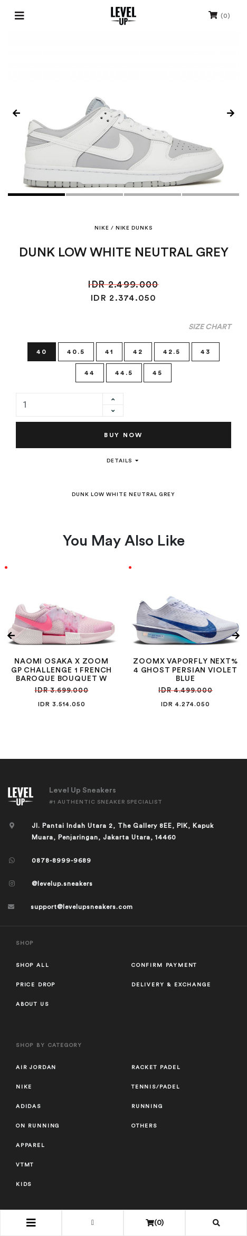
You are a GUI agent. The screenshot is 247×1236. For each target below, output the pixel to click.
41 (109, 351)
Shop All (33, 965)
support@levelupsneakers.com (82, 907)
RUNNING (147, 1106)
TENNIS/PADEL (155, 1087)
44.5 (124, 372)
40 (41, 351)
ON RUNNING (38, 1126)
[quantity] (59, 405)
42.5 (171, 351)
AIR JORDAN (36, 1067)
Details (123, 460)
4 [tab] (210, 194)
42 (138, 351)
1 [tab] (36, 194)
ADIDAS (28, 1106)
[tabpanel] (123, 114)
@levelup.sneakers (62, 884)
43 (206, 351)
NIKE (101, 228)
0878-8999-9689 (61, 860)
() (219, 15)
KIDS (24, 1184)
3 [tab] (152, 194)
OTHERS (144, 1126)
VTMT (25, 1165)
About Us (32, 1004)
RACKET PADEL (156, 1067)
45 (158, 372)
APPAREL (30, 1145)
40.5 (76, 351)
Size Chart (209, 327)
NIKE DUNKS (134, 228)
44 (89, 372)
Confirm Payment (164, 965)
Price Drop (35, 984)
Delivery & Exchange (171, 984)
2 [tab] (94, 194)
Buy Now (123, 435)
